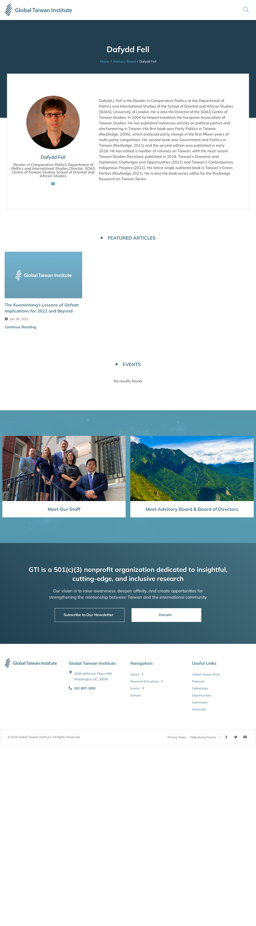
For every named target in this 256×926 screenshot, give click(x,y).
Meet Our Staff (64, 509)
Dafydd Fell (53, 157)
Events (137, 688)
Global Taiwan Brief (205, 674)
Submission (200, 702)
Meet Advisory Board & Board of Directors (192, 509)
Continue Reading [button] (20, 327)
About (136, 674)
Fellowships (200, 688)
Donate (135, 695)
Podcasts (198, 681)
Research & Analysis (146, 681)
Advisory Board (124, 61)
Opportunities (201, 695)
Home (104, 61)
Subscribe (199, 709)
